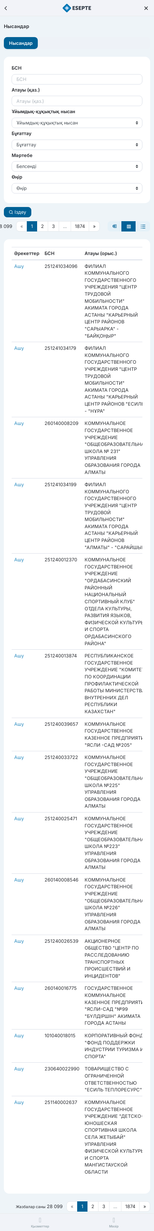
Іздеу (17, 212)
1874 (80, 226)
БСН (17, 68)
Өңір (17, 177)
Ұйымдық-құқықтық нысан (43, 111)
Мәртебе (22, 155)
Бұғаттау (21, 133)
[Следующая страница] (94, 226)
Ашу (19, 266)
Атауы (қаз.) (26, 90)
